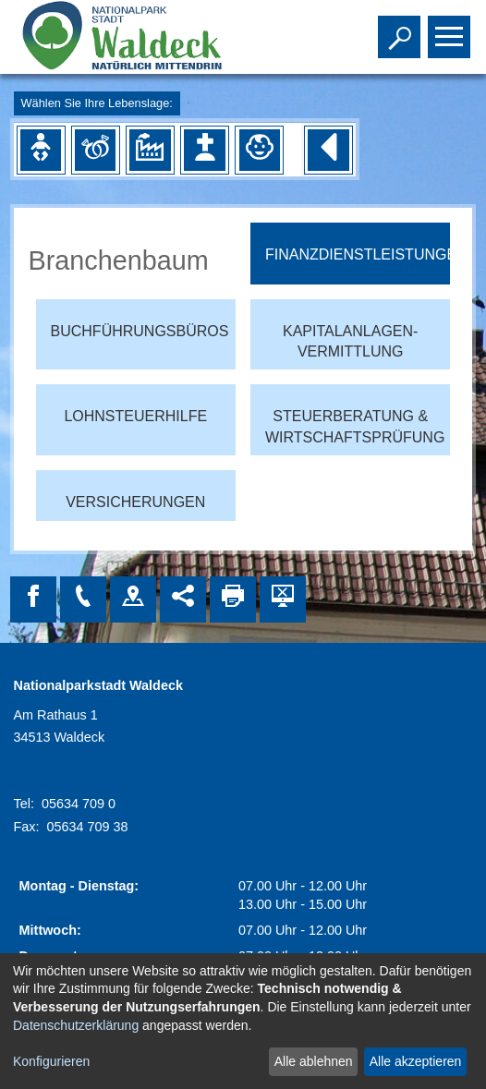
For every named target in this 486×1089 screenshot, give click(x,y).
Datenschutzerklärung (76, 1025)
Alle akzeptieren (416, 1061)
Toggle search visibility (401, 28)
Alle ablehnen (313, 1061)
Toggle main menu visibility (451, 28)
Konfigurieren (51, 1061)
